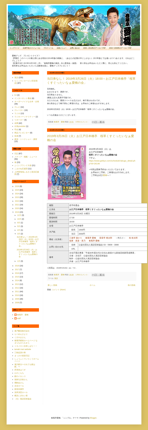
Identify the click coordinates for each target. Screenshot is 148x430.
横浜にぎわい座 (21, 395)
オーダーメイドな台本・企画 (26, 101)
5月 (19, 226)
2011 (17, 291)
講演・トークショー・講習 (25, 139)
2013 (17, 284)
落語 (56, 278)
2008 (17, 302)
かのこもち (19, 373)
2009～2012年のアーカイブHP (94, 48)
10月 (19, 219)
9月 (19, 223)
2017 (17, 269)
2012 (17, 288)
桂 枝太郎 (133, 238)
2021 (17, 205)
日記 (16, 153)
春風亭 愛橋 (90, 238)
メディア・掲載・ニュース (25, 157)
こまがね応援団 (21, 169)
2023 (17, 197)
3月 (19, 234)
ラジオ (17, 113)
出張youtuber (19, 126)
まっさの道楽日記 (22, 356)
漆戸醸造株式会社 (22, 331)
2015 (17, 277)
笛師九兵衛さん (21, 379)
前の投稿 (131, 285)
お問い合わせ (75, 48)
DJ (15, 95)
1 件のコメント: (82, 275)
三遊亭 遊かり (75, 238)
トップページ (14, 48)
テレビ (17, 107)
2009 (17, 299)
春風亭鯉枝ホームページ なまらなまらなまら (26, 341)
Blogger (93, 418)
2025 (17, 190)
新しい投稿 (52, 285)
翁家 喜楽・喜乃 (77, 241)
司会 (16, 129)
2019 (17, 212)
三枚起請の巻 (20, 352)
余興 (16, 123)
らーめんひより (21, 334)
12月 (19, 215)
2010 (17, 295)
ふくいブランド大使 (22, 165)
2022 (17, 201)
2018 (17, 266)
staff (19, 318)
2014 (17, 280)
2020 (17, 208)
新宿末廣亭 (19, 389)
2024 (17, 194)
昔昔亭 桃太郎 (105, 238)
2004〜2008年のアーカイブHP (120, 48)
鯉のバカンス (20, 376)
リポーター (19, 120)
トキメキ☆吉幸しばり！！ (25, 346)
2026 (17, 186)
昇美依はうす (20, 370)
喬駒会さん (19, 383)
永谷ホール (19, 386)
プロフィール (48, 48)
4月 (19, 230)
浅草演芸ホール (21, 392)
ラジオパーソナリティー (24, 117)
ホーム (92, 285)
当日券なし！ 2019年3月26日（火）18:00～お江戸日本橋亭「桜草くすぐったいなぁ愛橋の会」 (28, 241)
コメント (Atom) (59, 290)
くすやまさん (20, 337)
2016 (17, 273)
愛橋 (105, 175)
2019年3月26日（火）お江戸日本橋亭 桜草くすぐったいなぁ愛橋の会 (27, 253)
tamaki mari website (22, 349)
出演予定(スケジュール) (31, 48)
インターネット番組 (22, 98)
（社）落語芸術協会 (22, 399)
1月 (19, 261)
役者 (16, 136)
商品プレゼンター (22, 133)
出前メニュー (61, 48)
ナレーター (19, 110)
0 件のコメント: (82, 122)
